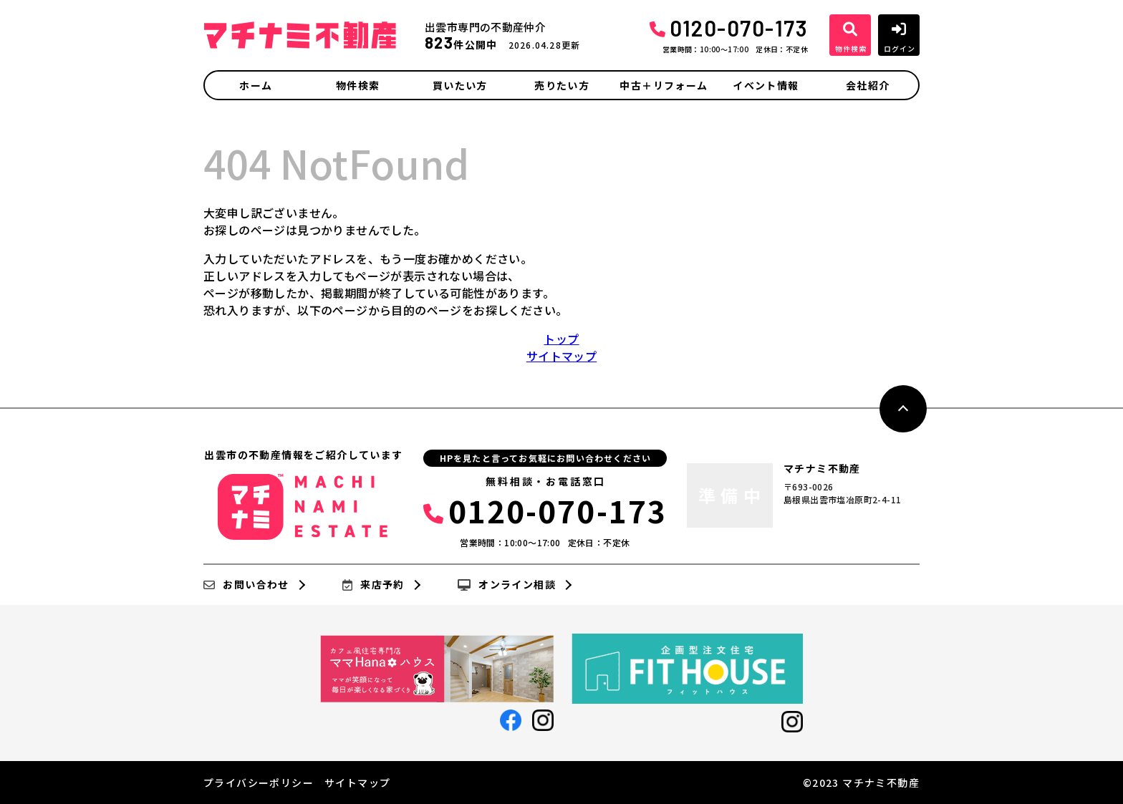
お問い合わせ (246, 585)
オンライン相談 (507, 585)
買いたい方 (460, 85)
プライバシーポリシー (258, 783)
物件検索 (358, 85)
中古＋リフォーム (664, 85)
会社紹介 (868, 85)
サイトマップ (561, 355)
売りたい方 (561, 85)
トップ (561, 338)
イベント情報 (766, 85)
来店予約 (373, 585)
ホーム (255, 85)
